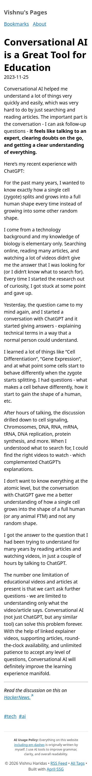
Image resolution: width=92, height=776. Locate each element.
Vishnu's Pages (25, 12)
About (39, 24)
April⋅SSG (55, 769)
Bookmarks (16, 24)
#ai (22, 716)
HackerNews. (18, 697)
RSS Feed (59, 763)
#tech (10, 716)
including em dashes (29, 744)
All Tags (78, 763)
